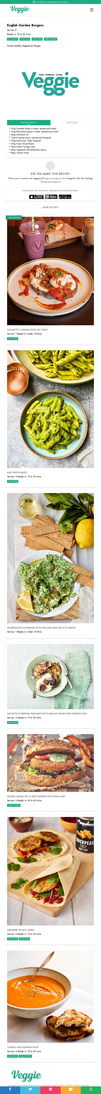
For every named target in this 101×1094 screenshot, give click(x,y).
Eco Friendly (12, 39)
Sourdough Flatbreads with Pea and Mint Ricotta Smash (41, 627)
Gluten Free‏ (25, 39)
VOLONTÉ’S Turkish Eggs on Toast (27, 329)
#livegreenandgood (50, 181)
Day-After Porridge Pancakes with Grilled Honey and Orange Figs (47, 713)
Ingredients (29, 122)
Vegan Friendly (50, 39)
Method (72, 122)
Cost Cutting (12, 481)
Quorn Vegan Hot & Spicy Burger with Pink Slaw (36, 796)
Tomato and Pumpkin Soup (22, 1047)
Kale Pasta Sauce (17, 472)
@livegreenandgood (52, 178)
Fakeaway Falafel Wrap (20, 930)
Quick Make (37, 39)
